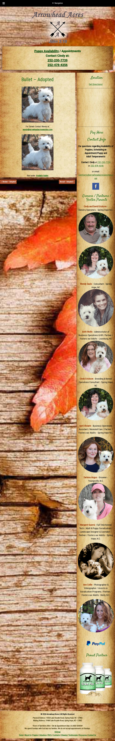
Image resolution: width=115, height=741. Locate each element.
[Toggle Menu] (3, 3)
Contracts (56, 735)
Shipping (64, 735)
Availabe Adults (42, 175)
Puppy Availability (46, 51)
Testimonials (73, 735)
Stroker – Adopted (9, 182)
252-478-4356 (57, 65)
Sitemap (57, 732)
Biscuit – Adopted (66, 182)
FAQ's (50, 735)
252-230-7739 (57, 60)
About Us (28, 735)
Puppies (35, 735)
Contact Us (92, 735)
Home (21, 735)
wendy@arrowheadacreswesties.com (37, 129)
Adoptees (43, 735)
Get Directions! (96, 84)
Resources (83, 735)
